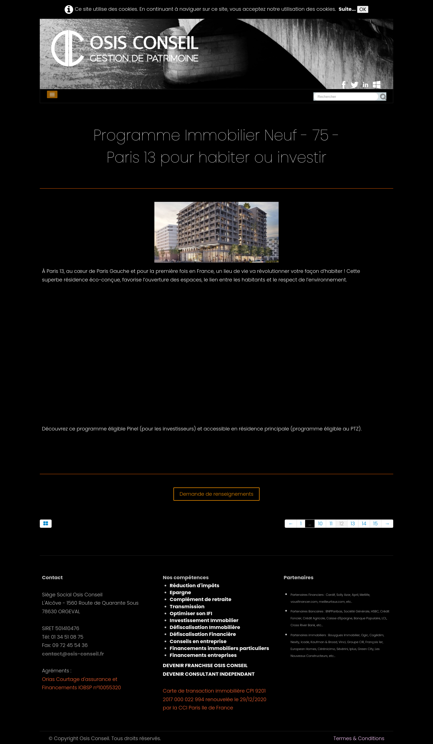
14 (364, 523)
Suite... (347, 9)
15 (375, 523)
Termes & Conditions (359, 738)
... (309, 523)
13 (353, 523)
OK (362, 9)
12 (341, 523)
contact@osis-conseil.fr (73, 653)
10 (320, 523)
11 (330, 523)
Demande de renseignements (216, 493)
